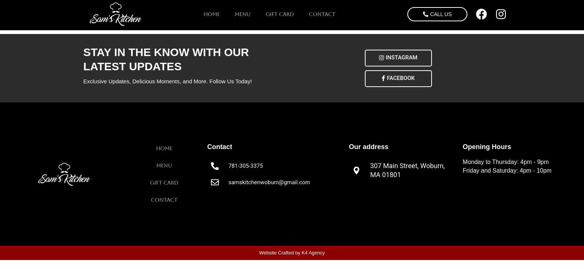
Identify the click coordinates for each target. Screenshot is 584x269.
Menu (243, 14)
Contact (322, 14)
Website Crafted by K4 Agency (292, 253)
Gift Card (280, 14)
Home (211, 14)
